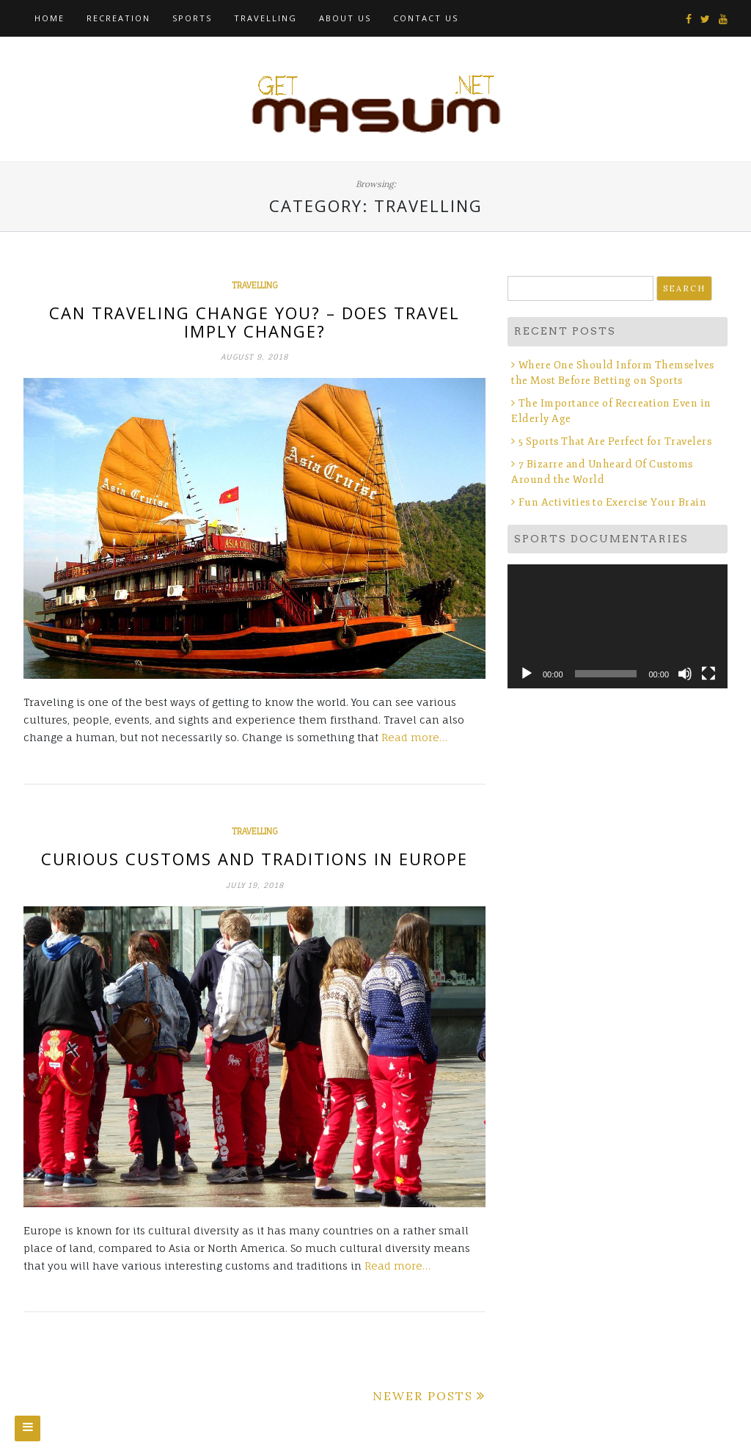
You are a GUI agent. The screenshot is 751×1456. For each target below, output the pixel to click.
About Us (345, 17)
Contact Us (425, 17)
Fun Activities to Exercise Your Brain (613, 502)
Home (49, 17)
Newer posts (423, 1395)
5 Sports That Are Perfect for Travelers (615, 441)
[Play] (526, 673)
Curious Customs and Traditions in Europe (254, 859)
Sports (192, 17)
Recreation (118, 17)
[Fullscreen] (708, 673)
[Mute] (685, 673)
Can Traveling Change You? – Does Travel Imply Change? (254, 321)
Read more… (414, 737)
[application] (618, 626)
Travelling (265, 17)
